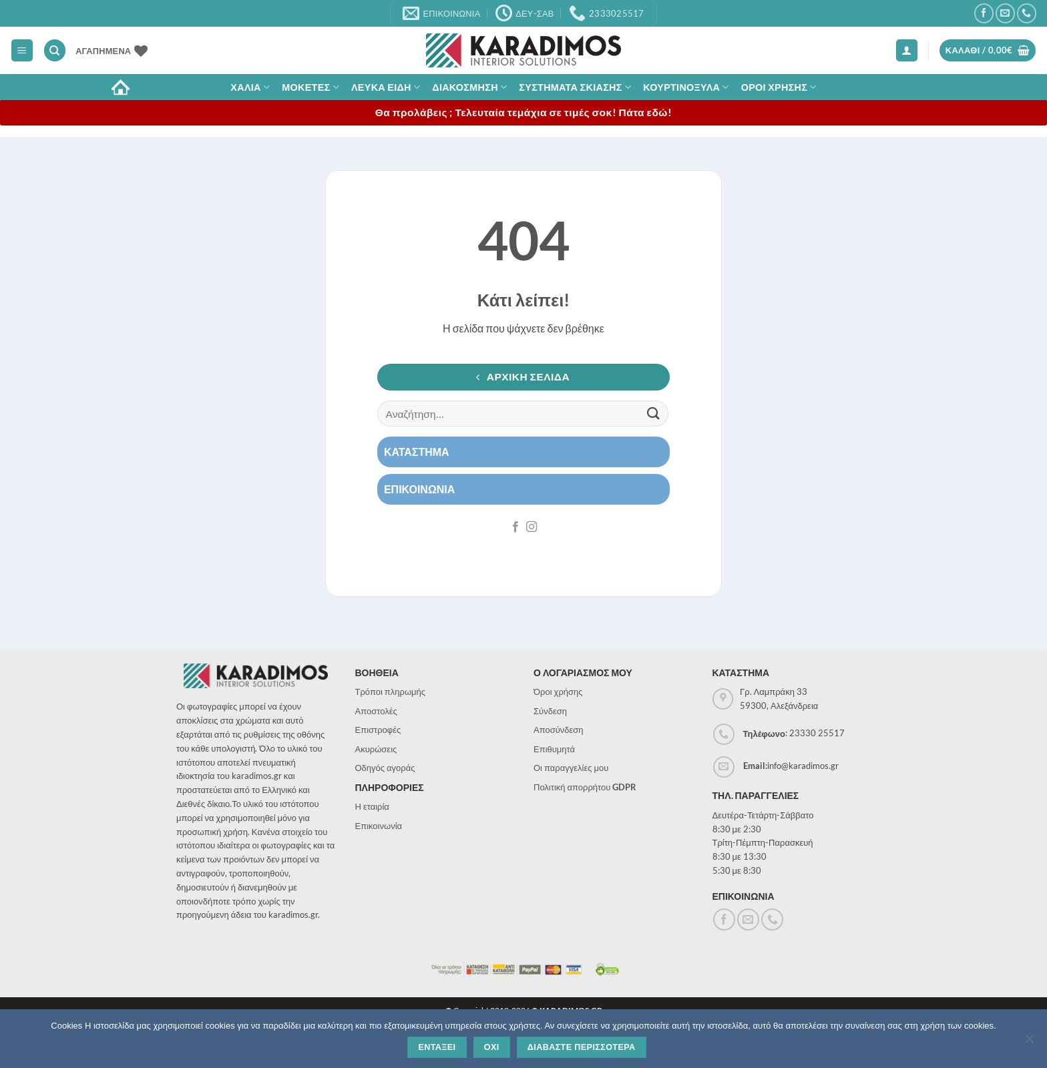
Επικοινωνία (379, 825)
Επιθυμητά (554, 749)
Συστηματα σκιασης (575, 87)
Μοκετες (310, 87)
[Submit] (653, 413)
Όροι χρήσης (558, 691)
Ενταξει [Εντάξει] (436, 1047)
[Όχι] (1029, 1042)
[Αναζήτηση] (54, 50)
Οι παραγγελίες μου (571, 767)
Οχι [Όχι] (491, 1047)
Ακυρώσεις (376, 749)
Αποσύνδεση (559, 729)
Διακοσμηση (469, 87)
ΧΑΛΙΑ (250, 87)
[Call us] (1026, 13)
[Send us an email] (1005, 13)
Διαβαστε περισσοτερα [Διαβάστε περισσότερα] (582, 1047)
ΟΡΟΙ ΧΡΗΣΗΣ (779, 87)
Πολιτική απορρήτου (585, 787)
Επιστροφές (378, 729)
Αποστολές (376, 711)
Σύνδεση (550, 711)
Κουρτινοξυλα (686, 87)
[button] (22, 50)
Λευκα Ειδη (385, 87)
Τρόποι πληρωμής (390, 691)
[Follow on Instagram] (531, 527)
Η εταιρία (372, 806)
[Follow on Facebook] (984, 13)
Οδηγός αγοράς (385, 767)
